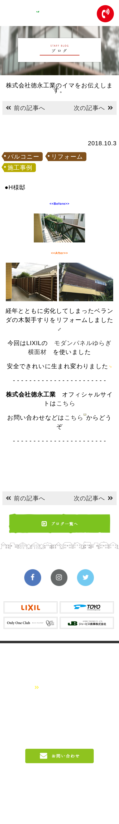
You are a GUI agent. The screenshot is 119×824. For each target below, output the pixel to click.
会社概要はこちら (59, 687)
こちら (65, 403)
